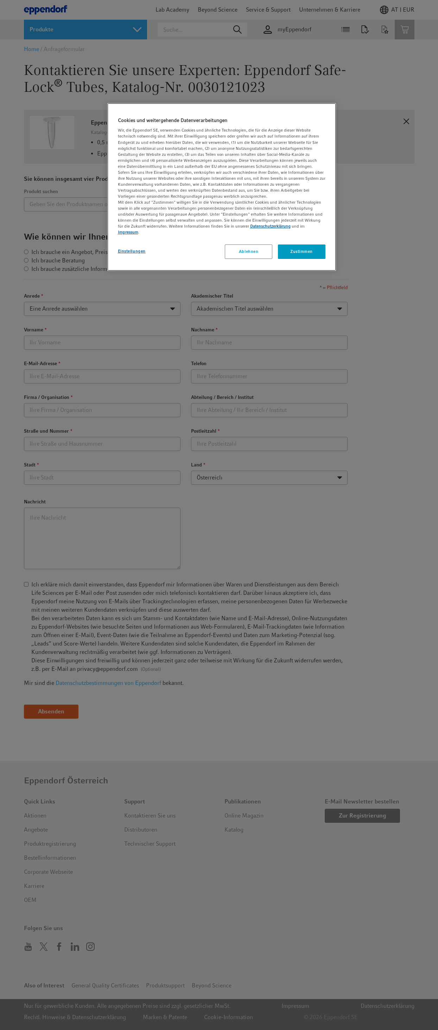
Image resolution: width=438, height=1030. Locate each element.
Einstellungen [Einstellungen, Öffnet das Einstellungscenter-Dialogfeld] (132, 251)
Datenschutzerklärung (270, 226)
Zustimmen (301, 251)
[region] (221, 187)
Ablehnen (249, 251)
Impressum (128, 232)
